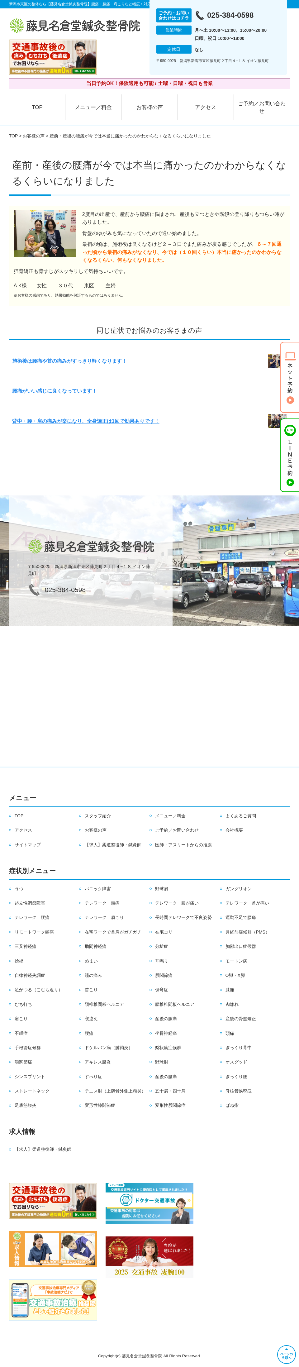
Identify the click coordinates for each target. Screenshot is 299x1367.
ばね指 (232, 1105)
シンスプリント (30, 1076)
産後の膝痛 (166, 1018)
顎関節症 (23, 1061)
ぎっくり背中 (238, 1047)
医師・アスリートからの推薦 (183, 844)
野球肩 (161, 888)
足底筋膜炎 (25, 1105)
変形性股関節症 (170, 1105)
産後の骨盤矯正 (240, 1018)
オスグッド (236, 1061)
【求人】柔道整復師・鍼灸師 (113, 844)
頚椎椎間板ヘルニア (104, 1004)
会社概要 (234, 830)
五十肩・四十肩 (170, 1090)
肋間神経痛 (96, 946)
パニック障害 (98, 888)
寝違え (91, 1018)
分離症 (161, 946)
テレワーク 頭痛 (102, 903)
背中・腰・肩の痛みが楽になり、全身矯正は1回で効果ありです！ (85, 421)
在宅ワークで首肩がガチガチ (113, 932)
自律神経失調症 (30, 975)
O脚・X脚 (235, 975)
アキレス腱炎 (98, 1061)
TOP (37, 107)
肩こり (21, 1018)
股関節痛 (164, 975)
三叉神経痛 (25, 946)
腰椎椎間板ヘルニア (174, 1004)
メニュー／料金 (93, 107)
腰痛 (89, 1033)
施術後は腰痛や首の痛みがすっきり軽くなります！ (69, 361)
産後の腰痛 (166, 1076)
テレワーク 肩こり (104, 917)
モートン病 (236, 960)
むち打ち (23, 1004)
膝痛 (229, 989)
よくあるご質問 (240, 815)
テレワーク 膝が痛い (177, 903)
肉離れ (232, 1004)
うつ (19, 888)
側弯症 (161, 989)
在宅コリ (164, 932)
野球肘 (161, 1061)
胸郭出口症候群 (240, 946)
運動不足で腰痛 (240, 917)
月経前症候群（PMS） (247, 932)
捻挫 (19, 960)
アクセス (205, 107)
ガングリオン (238, 888)
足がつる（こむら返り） (39, 989)
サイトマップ (28, 844)
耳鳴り (161, 960)
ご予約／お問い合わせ (262, 107)
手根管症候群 (28, 1047)
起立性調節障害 (30, 903)
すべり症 (93, 1076)
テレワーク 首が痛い (247, 903)
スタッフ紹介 (98, 815)
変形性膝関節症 (100, 1105)
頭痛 (229, 1033)
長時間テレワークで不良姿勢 (183, 917)
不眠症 (21, 1033)
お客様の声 (149, 107)
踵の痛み (93, 975)
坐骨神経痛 (166, 1033)
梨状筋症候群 (168, 1047)
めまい (91, 960)
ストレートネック (32, 1090)
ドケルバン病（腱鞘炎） (109, 1047)
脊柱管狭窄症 (238, 1090)
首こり (91, 989)
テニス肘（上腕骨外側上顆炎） (115, 1090)
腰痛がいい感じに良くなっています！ (54, 391)
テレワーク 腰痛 (32, 917)
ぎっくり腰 (236, 1076)
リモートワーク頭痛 (34, 932)
